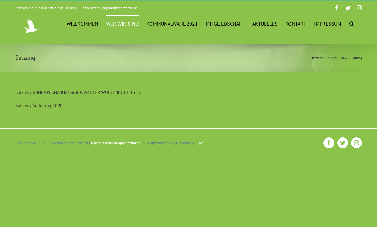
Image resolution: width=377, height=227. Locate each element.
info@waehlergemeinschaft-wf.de (109, 7)
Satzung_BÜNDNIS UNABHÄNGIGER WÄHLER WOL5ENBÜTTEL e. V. (78, 108)
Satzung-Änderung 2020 (39, 121)
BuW (199, 158)
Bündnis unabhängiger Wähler (115, 158)
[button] (359, 52)
